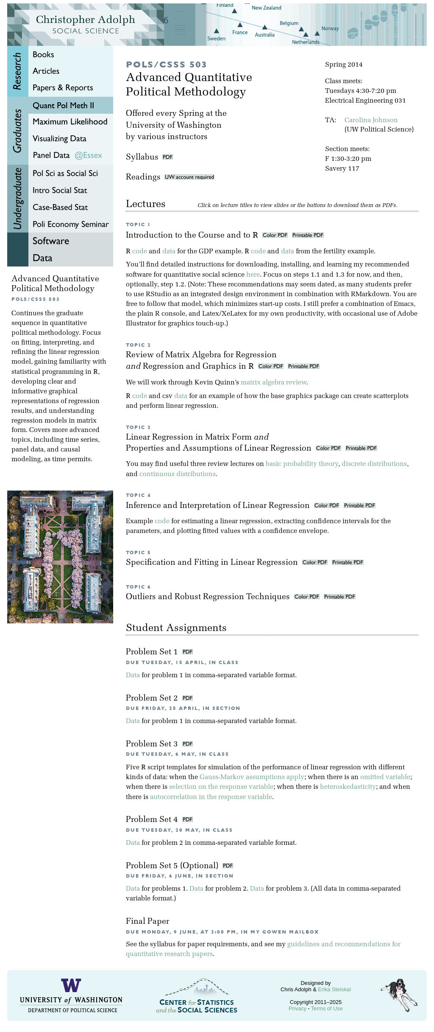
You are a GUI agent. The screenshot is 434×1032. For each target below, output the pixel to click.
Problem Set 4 (153, 820)
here (253, 275)
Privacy (297, 1008)
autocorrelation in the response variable (211, 797)
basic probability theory (302, 464)
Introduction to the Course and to (193, 236)
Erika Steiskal (334, 989)
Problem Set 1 (153, 652)
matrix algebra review (273, 382)
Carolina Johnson (371, 120)
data (168, 251)
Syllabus (142, 158)
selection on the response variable (221, 787)
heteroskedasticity (348, 787)
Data (133, 675)
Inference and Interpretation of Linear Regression (219, 506)
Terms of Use (326, 1008)
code (139, 251)
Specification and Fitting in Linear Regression (213, 563)
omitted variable (385, 777)
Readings (170, 178)
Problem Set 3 (153, 744)
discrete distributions (374, 464)
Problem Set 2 (153, 699)
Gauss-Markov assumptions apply (252, 777)
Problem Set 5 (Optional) (173, 866)
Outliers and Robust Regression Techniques (209, 597)
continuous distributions (177, 474)
